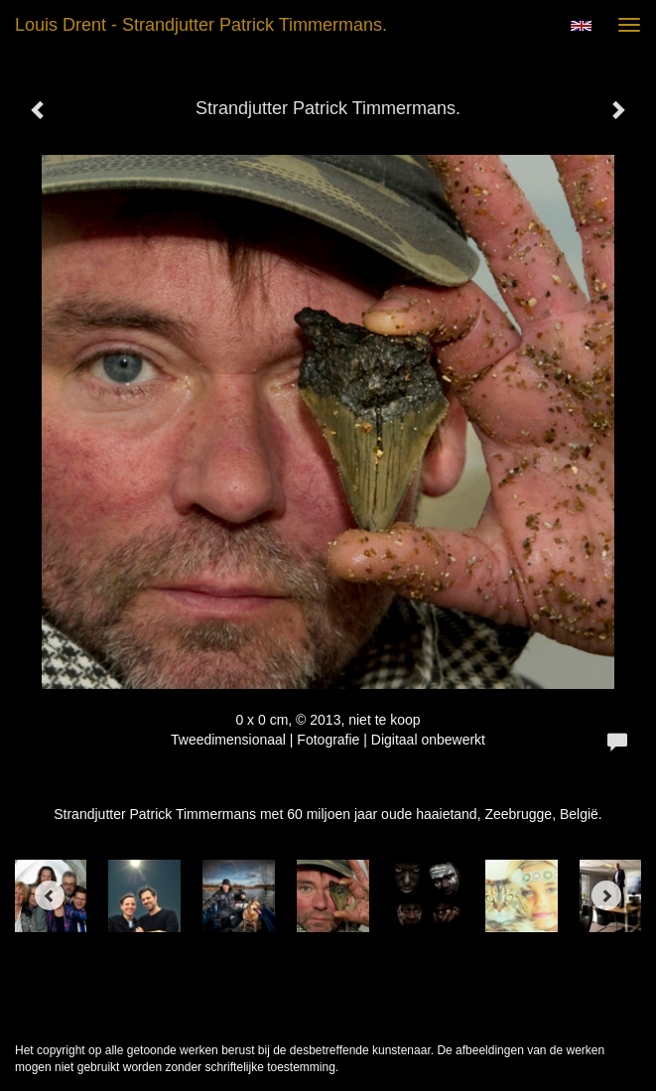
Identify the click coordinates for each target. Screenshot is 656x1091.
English (581, 26)
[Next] (606, 895)
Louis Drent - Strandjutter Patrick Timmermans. (201, 25)
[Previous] (50, 895)
